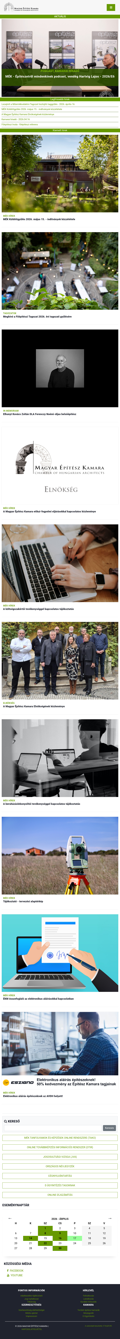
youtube (15, 1275)
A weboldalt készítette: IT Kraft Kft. (98, 1326)
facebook (15, 1270)
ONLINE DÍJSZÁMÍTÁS (60, 1194)
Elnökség (9, 703)
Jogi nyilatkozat (31, 1299)
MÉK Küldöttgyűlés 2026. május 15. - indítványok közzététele (32, 109)
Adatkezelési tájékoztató (31, 1296)
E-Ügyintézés (88, 1316)
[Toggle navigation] (111, 7)
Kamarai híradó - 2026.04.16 (16, 119)
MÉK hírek (9, 216)
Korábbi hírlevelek (88, 1302)
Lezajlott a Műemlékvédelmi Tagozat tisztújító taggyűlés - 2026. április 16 (38, 104)
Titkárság (31, 1302)
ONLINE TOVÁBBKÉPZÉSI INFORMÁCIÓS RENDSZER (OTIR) (60, 1147)
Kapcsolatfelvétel (32, 1329)
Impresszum (31, 1316)
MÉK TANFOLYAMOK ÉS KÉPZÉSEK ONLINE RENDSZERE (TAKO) (60, 1137)
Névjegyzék (88, 1313)
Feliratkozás (88, 1296)
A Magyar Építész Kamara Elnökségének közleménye (28, 114)
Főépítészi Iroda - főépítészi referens (20, 124)
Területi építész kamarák (89, 1310)
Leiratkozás (88, 1299)
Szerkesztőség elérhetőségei (31, 1310)
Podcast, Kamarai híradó (60, 71)
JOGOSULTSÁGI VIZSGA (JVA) (60, 1156)
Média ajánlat (31, 1313)
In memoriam (11, 411)
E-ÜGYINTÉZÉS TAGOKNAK (60, 1185)
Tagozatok (9, 313)
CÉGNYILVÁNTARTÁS (60, 1175)
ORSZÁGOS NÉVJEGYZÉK (60, 1166)
